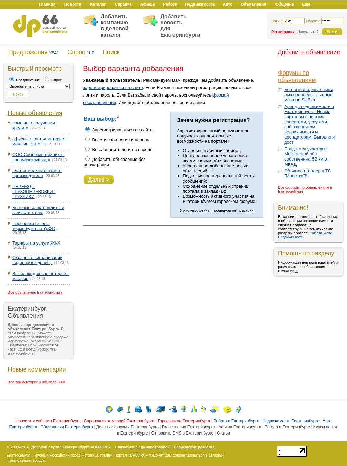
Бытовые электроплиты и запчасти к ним (38, 210)
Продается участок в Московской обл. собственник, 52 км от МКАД (306, 156)
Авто (328, 233)
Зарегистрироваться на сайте (118, 129)
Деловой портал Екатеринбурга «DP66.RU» (71, 447)
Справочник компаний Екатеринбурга (119, 421)
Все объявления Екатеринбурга (35, 292)
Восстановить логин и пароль (118, 149)
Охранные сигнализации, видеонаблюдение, (38, 260)
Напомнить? (308, 32)
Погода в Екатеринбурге (287, 427)
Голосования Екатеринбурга (188, 427)
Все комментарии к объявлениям (36, 382)
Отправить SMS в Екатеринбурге (182, 433)
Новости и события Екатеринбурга (48, 421)
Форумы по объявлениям (297, 76)
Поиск (111, 52)
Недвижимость (291, 237)
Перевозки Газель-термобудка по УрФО (33, 226)
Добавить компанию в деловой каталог (114, 26)
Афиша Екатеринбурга (239, 427)
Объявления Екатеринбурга (66, 427)
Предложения (27, 52)
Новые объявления (35, 113)
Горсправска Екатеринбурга (184, 421)
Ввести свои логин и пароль (117, 139)
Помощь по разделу (306, 253)
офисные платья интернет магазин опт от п (39, 141)
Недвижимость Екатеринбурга (290, 421)
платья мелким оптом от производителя (37, 173)
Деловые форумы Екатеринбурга (127, 427)
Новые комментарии (37, 369)
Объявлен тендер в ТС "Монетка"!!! (307, 173)
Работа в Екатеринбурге (236, 421)
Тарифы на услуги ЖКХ (36, 243)
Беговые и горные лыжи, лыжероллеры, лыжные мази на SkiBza (309, 94)
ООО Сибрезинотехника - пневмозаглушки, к (38, 157)
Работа (316, 233)
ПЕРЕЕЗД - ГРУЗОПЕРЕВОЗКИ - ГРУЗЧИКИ (34, 191)
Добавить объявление (309, 52)
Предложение (24, 80)
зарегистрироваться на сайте (113, 87)
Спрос (76, 52)
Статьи (223, 433)
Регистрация (283, 32)
